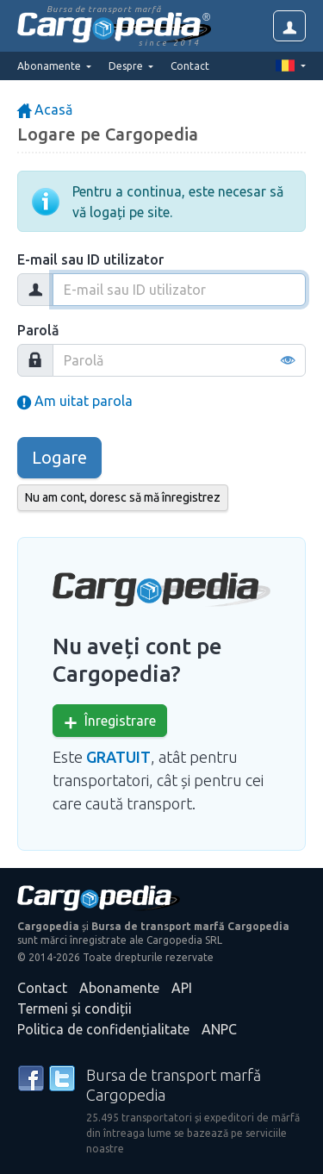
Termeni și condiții (74, 1008)
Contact (190, 66)
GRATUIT (118, 756)
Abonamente (119, 988)
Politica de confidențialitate (103, 1029)
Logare (59, 457)
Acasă (44, 109)
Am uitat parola (75, 401)
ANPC (219, 1029)
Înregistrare (110, 721)
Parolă (38, 330)
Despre (127, 66)
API (181, 988)
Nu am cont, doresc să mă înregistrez (123, 497)
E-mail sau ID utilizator (90, 259)
